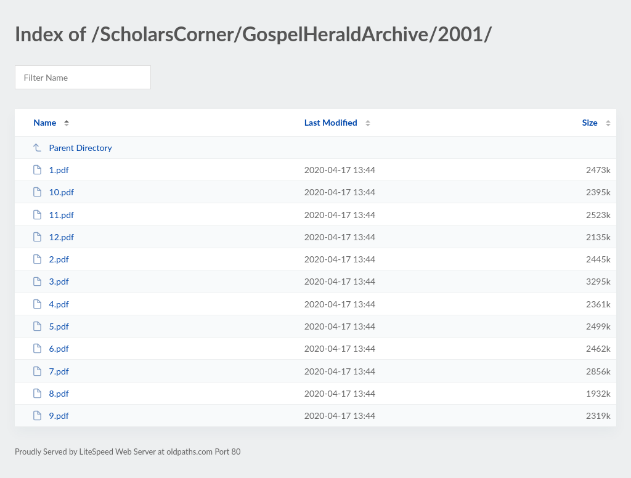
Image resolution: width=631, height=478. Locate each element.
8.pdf (50, 393)
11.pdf (53, 214)
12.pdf (53, 237)
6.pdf (50, 348)
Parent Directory (72, 147)
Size (590, 122)
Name (44, 122)
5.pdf (50, 326)
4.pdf (50, 304)
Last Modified (330, 122)
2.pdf (50, 259)
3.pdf (50, 281)
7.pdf (50, 371)
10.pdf (53, 192)
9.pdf (50, 415)
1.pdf (50, 169)
